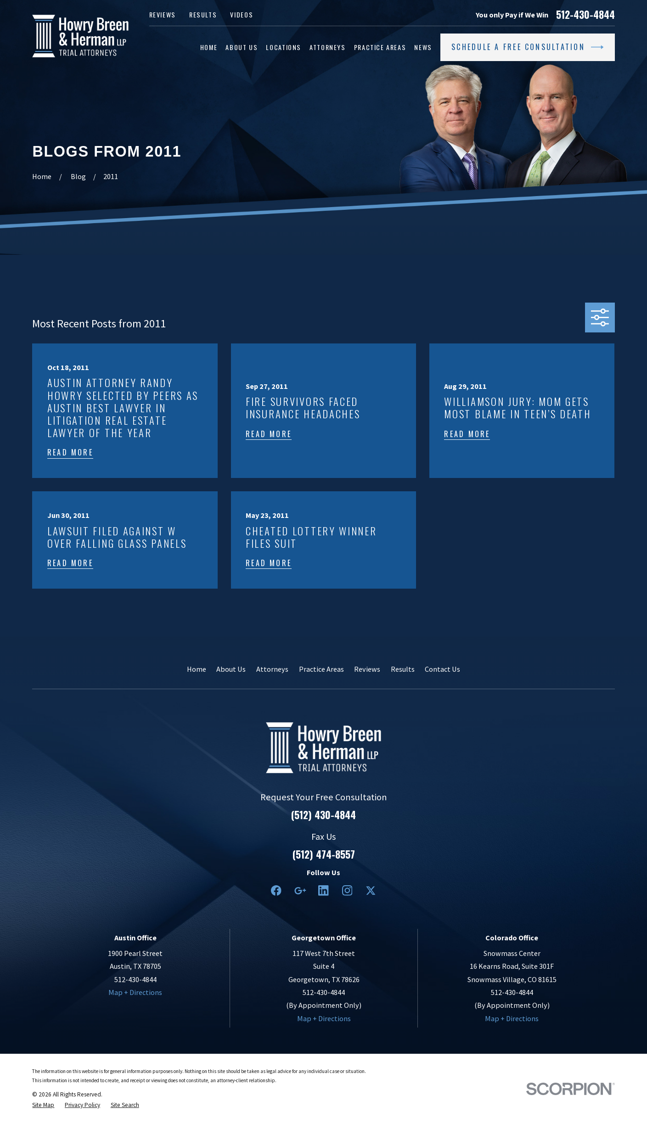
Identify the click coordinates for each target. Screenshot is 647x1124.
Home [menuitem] (208, 47)
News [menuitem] (423, 47)
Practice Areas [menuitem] (380, 47)
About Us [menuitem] (241, 47)
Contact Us (442, 669)
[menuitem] (43, 1105)
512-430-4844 (585, 15)
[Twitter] (371, 890)
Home (196, 669)
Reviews (162, 14)
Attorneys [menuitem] (327, 47)
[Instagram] (347, 890)
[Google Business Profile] (300, 890)
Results (203, 14)
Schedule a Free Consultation (527, 47)
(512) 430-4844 (323, 815)
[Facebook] (276, 890)
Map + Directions (135, 992)
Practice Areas (321, 669)
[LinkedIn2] (323, 890)
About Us (231, 669)
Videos (241, 14)
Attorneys (272, 669)
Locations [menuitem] (283, 47)
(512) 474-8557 (324, 854)
